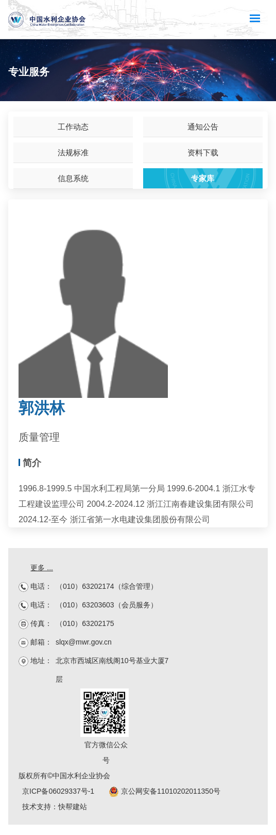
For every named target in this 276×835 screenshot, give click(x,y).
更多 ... (41, 568)
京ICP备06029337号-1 (58, 791)
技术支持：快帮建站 (54, 806)
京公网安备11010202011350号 (164, 791)
